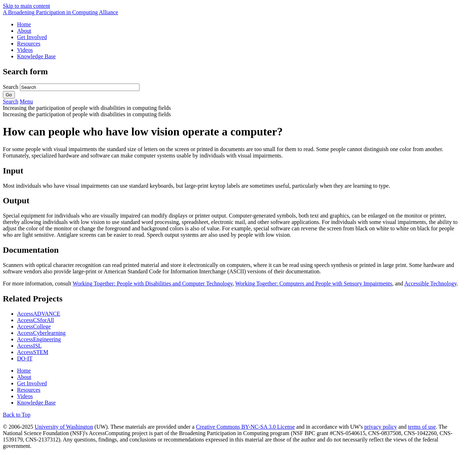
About (24, 31)
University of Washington (63, 427)
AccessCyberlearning (41, 333)
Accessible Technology (430, 283)
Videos (25, 50)
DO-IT (25, 358)
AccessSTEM (32, 352)
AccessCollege (34, 326)
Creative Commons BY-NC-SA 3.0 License (245, 427)
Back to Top (17, 415)
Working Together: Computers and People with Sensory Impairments (313, 283)
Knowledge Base (36, 56)
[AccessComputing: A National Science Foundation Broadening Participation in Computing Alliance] (60, 12)
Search (11, 87)
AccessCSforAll (35, 320)
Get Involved (32, 37)
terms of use (422, 427)
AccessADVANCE (38, 314)
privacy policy (380, 427)
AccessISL (29, 346)
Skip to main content (26, 6)
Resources (28, 44)
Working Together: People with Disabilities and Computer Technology (152, 283)
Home (24, 24)
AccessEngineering (39, 339)
